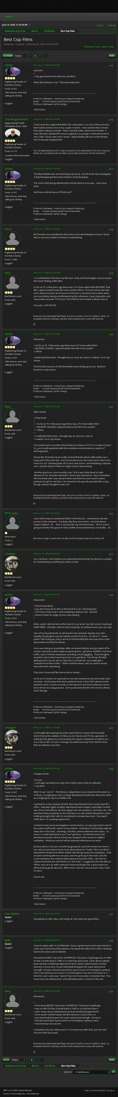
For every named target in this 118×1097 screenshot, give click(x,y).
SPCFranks (11, 513)
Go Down (8, 56)
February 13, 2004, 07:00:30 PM (46, 991)
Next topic (108, 46)
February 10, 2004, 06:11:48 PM (46, 119)
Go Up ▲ (111, 1090)
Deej (8, 273)
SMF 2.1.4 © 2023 (10, 1090)
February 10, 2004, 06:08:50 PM (46, 65)
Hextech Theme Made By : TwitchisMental (21, 1093)
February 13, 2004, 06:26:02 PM (46, 940)
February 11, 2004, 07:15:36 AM (46, 513)
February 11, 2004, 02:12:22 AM (46, 334)
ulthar (9, 65)
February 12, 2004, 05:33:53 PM (46, 768)
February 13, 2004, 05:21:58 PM (46, 913)
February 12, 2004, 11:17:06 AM (46, 727)
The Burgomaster (16, 119)
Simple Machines (25, 1090)
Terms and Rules (98, 1090)
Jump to (67, 1071)
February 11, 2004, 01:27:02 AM (46, 272)
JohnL (8, 229)
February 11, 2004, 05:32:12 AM (46, 406)
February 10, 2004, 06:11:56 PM (46, 168)
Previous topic (92, 46)
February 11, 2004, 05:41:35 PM (46, 594)
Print (112, 56)
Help (87, 1090)
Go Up (6, 1060)
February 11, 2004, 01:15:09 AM (46, 229)
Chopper (10, 553)
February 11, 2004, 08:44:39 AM (46, 553)
